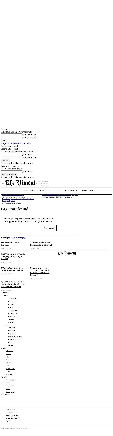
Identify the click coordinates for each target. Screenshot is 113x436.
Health (8, 363)
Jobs (7, 366)
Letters (10, 333)
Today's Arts (12, 298)
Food (7, 360)
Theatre (11, 319)
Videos (10, 345)
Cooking (9, 383)
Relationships (10, 369)
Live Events (10, 386)
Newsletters (10, 412)
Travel (8, 371)
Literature (11, 316)
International (10, 409)
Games (8, 354)
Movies (10, 304)
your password (29, 137)
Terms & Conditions (13, 418)
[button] (3, 183)
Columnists (12, 327)
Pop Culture (12, 313)
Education (9, 351)
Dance (10, 307)
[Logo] (20, 183)
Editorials (11, 330)
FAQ (9, 342)
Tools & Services (12, 415)
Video (8, 389)
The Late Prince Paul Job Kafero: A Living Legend (60, 195)
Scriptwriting (12, 310)
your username (29, 134)
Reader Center (11, 380)
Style (7, 357)
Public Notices (13, 339)
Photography (10, 392)
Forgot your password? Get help (16, 143)
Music (10, 301)
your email (27, 154)
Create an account (9, 146)
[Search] (49, 228)
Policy (8, 421)
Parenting (9, 374)
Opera (10, 322)
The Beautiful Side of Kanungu (13, 195)
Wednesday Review (15, 336)
